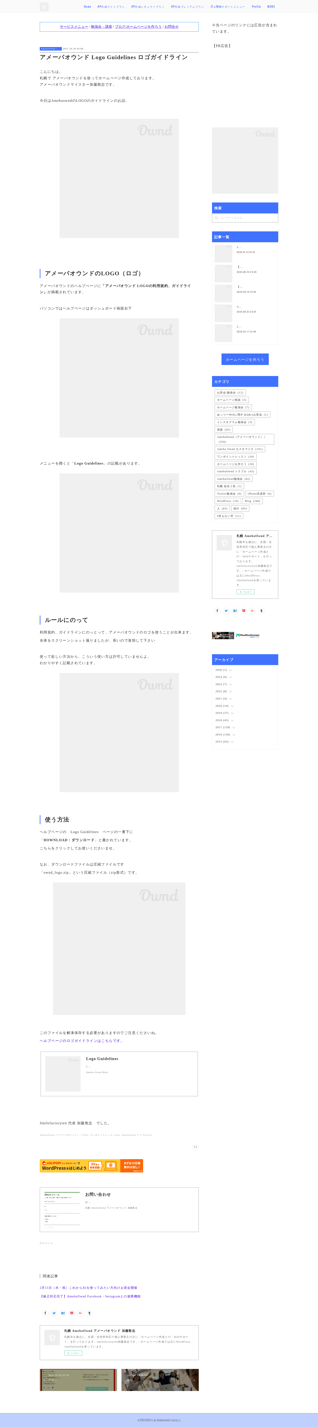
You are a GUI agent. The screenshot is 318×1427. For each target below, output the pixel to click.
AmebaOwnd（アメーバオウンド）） (51, 48)
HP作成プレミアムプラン (203, 6)
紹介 (240, 508)
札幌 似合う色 (229, 486)
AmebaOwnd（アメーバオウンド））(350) (64, 1135)
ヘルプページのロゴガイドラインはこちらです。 (82, 1041)
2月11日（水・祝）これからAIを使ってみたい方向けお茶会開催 (89, 1287)
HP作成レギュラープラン (163, 6)
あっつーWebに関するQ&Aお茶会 (242, 414)
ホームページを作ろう (245, 359)
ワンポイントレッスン (235, 456)
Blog (252, 501)
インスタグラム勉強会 (234, 422)
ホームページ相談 (231, 399)
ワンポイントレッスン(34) (105, 1135)
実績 (223, 429)
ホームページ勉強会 (233, 407)
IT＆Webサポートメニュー (244, 6)
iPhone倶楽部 (260, 493)
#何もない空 (229, 516)
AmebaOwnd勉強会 (233, 478)
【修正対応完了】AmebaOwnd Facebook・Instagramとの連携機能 (90, 1296)
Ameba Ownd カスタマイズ (240, 449)
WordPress (228, 501)
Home (103, 6)
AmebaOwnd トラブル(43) (136, 1135)
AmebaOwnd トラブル (235, 471)
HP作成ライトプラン (126, 6)
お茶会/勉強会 (230, 392)
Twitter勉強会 (229, 493)
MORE (271, 6)
